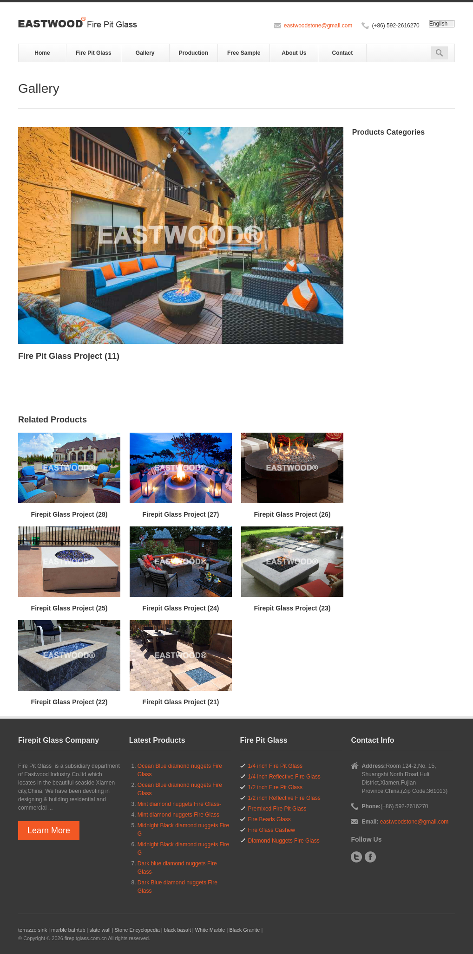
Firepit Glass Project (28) (69, 514)
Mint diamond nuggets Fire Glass (178, 814)
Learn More (48, 830)
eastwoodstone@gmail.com (318, 25)
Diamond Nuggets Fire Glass (284, 840)
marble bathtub (68, 930)
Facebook (370, 857)
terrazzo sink (32, 930)
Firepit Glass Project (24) (181, 608)
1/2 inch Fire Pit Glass (275, 787)
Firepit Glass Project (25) (69, 608)
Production (193, 53)
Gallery (145, 53)
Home (42, 53)
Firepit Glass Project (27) (181, 514)
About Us (294, 53)
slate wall (99, 930)
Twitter (356, 857)
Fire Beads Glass (269, 819)
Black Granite (244, 930)
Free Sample (243, 53)
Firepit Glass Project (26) (292, 514)
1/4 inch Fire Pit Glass (275, 766)
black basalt (177, 930)
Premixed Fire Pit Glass (277, 808)
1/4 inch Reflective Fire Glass (284, 776)
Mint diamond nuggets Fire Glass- (179, 804)
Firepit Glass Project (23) (292, 608)
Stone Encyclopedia (137, 930)
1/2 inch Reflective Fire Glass (284, 798)
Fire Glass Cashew (271, 830)
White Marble (210, 930)
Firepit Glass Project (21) (181, 702)
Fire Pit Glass (94, 53)
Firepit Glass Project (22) (69, 702)
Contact (342, 53)
